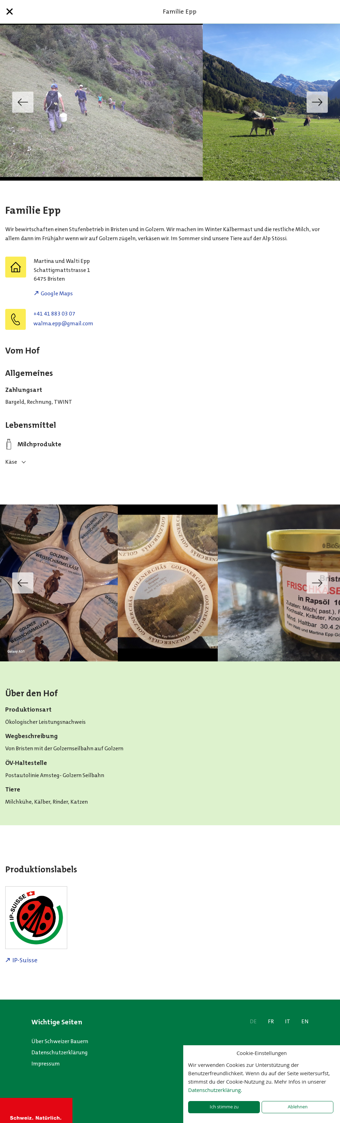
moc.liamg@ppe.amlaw (63, 323)
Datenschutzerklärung (59, 1052)
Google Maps (57, 293)
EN (305, 1021)
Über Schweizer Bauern (59, 1041)
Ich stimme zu (224, 1107)
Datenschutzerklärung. (215, 1089)
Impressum (45, 1063)
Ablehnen (298, 1107)
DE (253, 1021)
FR (271, 1021)
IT (287, 1021)
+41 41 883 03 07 (54, 313)
